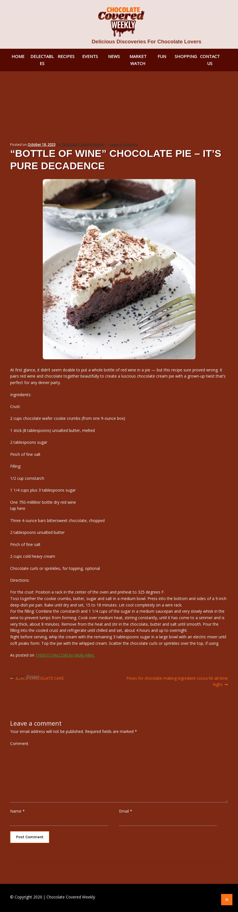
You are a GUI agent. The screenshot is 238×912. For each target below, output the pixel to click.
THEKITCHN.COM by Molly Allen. (65, 655)
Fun (162, 56)
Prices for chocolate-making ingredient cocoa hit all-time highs (177, 681)
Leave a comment (124, 144)
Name (17, 811)
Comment (19, 743)
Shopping (186, 56)
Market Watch (138, 59)
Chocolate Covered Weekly (82, 144)
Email (125, 811)
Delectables (42, 59)
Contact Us (210, 59)
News (114, 56)
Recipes (66, 56)
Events (90, 56)
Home (18, 56)
